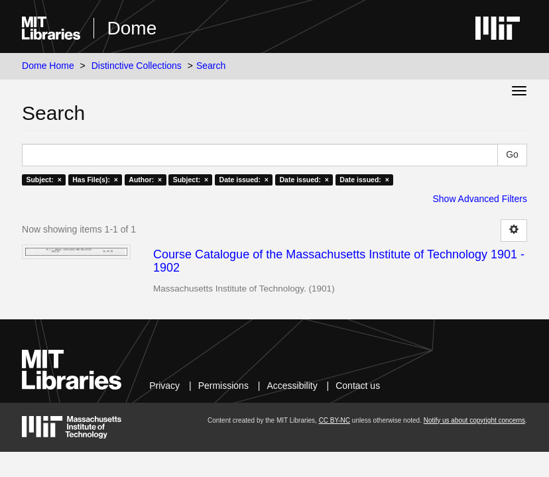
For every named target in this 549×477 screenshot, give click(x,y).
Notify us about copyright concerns (474, 420)
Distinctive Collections (136, 65)
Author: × (145, 180)
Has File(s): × (95, 180)
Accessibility (292, 385)
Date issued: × (244, 180)
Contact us (358, 385)
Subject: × (43, 180)
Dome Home (48, 65)
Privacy (164, 385)
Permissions (223, 385)
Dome (132, 28)
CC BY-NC (334, 420)
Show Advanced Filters (479, 198)
